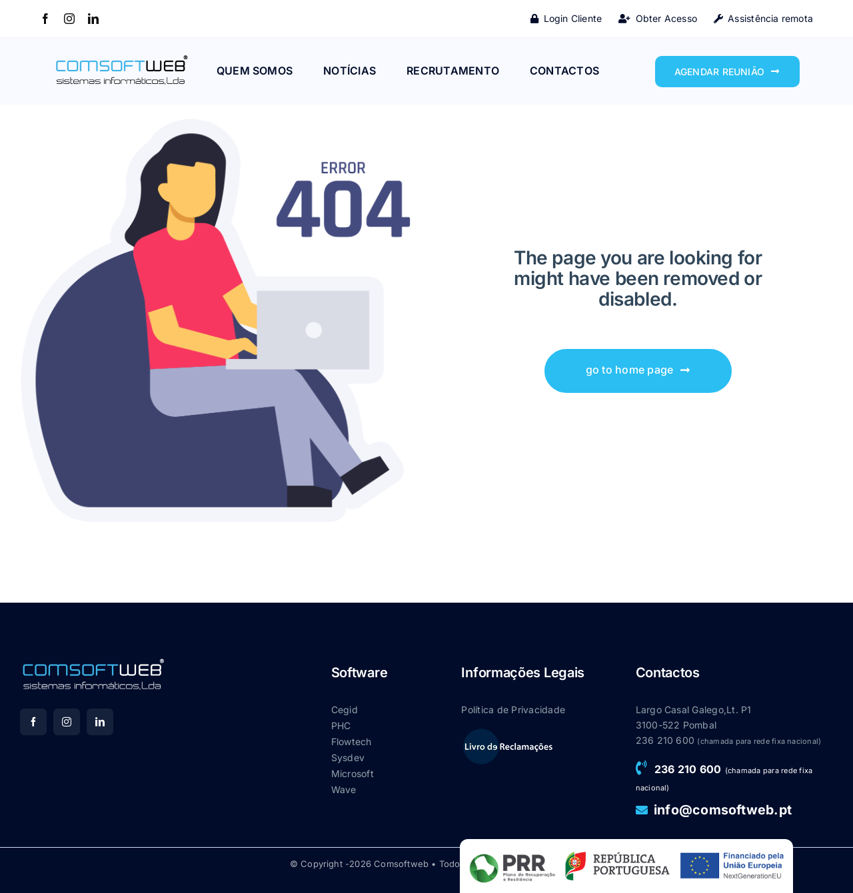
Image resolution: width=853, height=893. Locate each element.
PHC (341, 725)
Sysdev (348, 757)
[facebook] (45, 18)
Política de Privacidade (513, 709)
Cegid (344, 709)
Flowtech (351, 741)
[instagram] (69, 18)
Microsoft (352, 773)
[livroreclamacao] (507, 732)
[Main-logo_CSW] (121, 58)
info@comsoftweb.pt (723, 810)
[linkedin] (93, 18)
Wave (344, 789)
